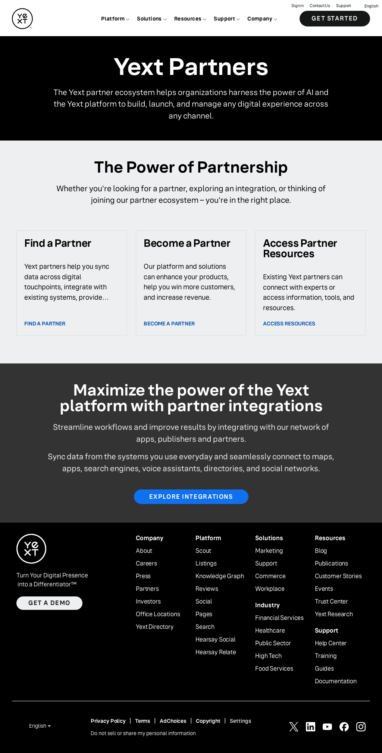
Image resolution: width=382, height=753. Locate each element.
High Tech (268, 656)
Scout (203, 551)
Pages (203, 614)
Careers (146, 563)
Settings (240, 721)
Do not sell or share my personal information (143, 733)
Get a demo (49, 603)
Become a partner (169, 323)
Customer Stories (338, 576)
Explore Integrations (191, 497)
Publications (331, 563)
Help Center (331, 643)
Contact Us (320, 6)
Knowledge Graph (219, 576)
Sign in (297, 6)
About (144, 551)
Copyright (208, 721)
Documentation (336, 681)
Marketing (269, 551)
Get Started (334, 18)
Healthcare (270, 630)
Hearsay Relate (215, 652)
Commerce (270, 576)
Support (343, 6)
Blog (321, 551)
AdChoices (173, 721)
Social (203, 601)
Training (326, 656)
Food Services (274, 668)
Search (205, 627)
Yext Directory (155, 627)
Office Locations (158, 614)
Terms (142, 721)
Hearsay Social (215, 639)
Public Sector (273, 643)
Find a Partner (44, 323)
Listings (206, 563)
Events (324, 589)
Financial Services (279, 618)
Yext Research (334, 614)
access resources (289, 323)
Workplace (270, 589)
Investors (148, 601)
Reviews (206, 589)
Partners (147, 589)
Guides (324, 668)
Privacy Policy (108, 721)
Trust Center (331, 601)
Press (143, 576)
